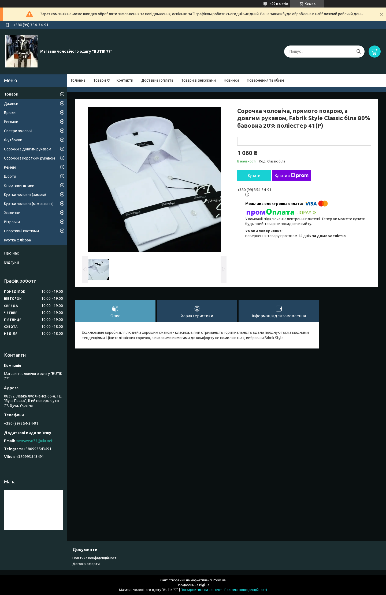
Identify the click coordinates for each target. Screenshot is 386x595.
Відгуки (11, 262)
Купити (254, 175)
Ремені (10, 167)
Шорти (10, 176)
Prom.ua (219, 580)
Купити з (292, 175)
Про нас (11, 253)
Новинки (231, 80)
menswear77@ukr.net (34, 441)
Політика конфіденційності (94, 558)
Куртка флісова (17, 240)
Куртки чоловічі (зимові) (25, 194)
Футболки (13, 140)
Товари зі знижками (198, 80)
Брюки (10, 113)
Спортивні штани (19, 185)
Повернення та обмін (265, 80)
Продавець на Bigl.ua (193, 585)
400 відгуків (279, 3)
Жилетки (12, 213)
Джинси (11, 103)
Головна (78, 80)
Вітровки (12, 222)
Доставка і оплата (157, 80)
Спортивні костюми (21, 231)
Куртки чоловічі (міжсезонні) (29, 204)
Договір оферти (86, 564)
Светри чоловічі (18, 131)
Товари (99, 80)
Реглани (11, 122)
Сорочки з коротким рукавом (29, 158)
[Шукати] (358, 52)
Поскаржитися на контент (201, 590)
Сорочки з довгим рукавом (27, 149)
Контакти (125, 80)
